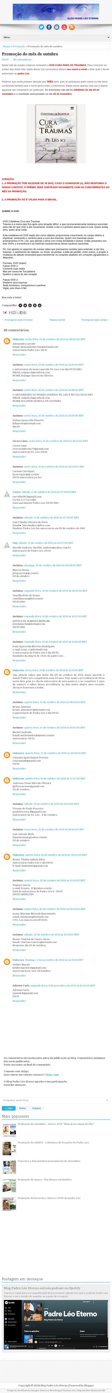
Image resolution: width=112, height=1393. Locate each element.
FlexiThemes (23, 1390)
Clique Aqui (52, 1074)
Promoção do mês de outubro (30, 54)
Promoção (19, 46)
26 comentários (22, 59)
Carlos (17, 492)
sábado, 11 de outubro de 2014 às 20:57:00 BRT (46, 543)
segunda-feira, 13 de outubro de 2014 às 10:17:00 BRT (55, 616)
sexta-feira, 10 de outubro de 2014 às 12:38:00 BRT (54, 390)
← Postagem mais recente (17, 319)
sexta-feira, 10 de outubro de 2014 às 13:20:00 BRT (54, 415)
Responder (19, 354)
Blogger (89, 1385)
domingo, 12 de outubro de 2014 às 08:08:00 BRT (53, 565)
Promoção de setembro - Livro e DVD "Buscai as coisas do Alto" (56, 1124)
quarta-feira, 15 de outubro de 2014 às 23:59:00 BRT (55, 753)
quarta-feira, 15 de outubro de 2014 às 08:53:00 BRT (55, 702)
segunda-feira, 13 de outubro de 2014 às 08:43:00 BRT (56, 590)
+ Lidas (9, 1108)
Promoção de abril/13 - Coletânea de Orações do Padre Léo (53, 1142)
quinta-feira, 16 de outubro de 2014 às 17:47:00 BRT (55, 778)
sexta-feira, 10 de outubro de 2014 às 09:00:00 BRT (55, 339)
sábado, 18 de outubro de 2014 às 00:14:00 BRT (51, 804)
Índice (22, 1108)
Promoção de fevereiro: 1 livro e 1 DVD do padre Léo (49, 1198)
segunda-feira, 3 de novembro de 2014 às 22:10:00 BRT (63, 985)
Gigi (15, 543)
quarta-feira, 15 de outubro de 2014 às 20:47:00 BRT (54, 727)
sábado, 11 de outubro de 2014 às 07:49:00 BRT (49, 492)
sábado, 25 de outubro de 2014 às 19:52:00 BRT (51, 934)
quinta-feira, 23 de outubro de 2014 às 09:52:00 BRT (55, 909)
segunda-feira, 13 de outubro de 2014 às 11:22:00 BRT (55, 641)
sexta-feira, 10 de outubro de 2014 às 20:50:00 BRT (54, 466)
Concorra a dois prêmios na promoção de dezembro (49, 1161)
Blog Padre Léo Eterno (54, 1385)
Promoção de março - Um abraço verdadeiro (44, 1179)
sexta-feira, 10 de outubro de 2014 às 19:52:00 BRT (58, 441)
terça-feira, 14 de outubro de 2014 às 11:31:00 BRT (54, 670)
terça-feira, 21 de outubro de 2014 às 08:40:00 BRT (54, 829)
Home (6, 46)
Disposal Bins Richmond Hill (91, 1390)
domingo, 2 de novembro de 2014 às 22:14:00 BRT (54, 960)
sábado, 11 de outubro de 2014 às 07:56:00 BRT (51, 517)
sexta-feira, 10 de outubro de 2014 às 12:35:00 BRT (54, 364)
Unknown (18, 339)
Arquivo (36, 1108)
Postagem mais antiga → (95, 319)
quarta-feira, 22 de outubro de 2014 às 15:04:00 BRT (54, 880)
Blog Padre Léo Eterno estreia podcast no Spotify (42, 1288)
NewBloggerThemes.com (62, 1390)
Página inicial (57, 319)
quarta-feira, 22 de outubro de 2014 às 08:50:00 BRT (56, 854)
